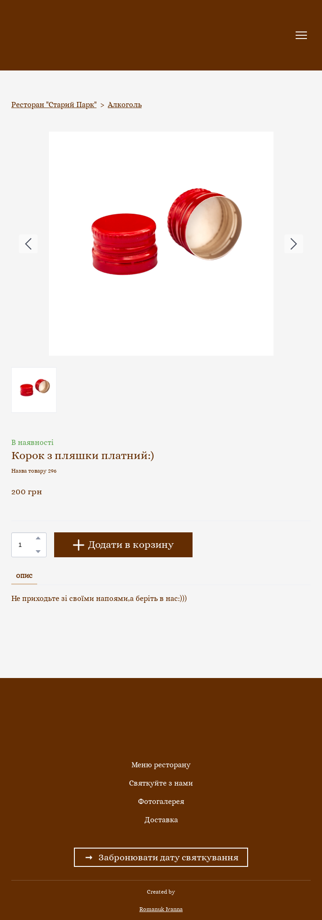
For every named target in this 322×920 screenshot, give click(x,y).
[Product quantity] (26, 545)
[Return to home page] (43, 35)
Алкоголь (125, 104)
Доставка (161, 819)
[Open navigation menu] (301, 35)
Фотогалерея (161, 801)
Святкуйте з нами (161, 783)
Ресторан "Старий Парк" (54, 104)
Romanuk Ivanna (161, 909)
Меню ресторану (161, 764)
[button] (38, 538)
